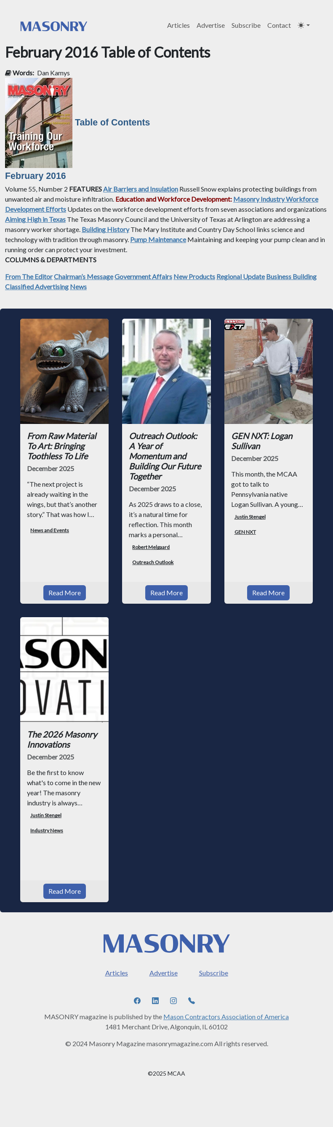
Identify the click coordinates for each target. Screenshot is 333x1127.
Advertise (211, 25)
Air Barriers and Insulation (140, 189)
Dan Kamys (53, 73)
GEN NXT (245, 532)
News (78, 286)
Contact (279, 25)
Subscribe (246, 25)
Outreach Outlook (152, 562)
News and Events (49, 530)
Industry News (46, 830)
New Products (194, 276)
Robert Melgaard (151, 547)
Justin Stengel (250, 517)
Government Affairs (143, 276)
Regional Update (240, 276)
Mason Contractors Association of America (226, 1016)
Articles (178, 25)
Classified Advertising (37, 286)
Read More (64, 593)
